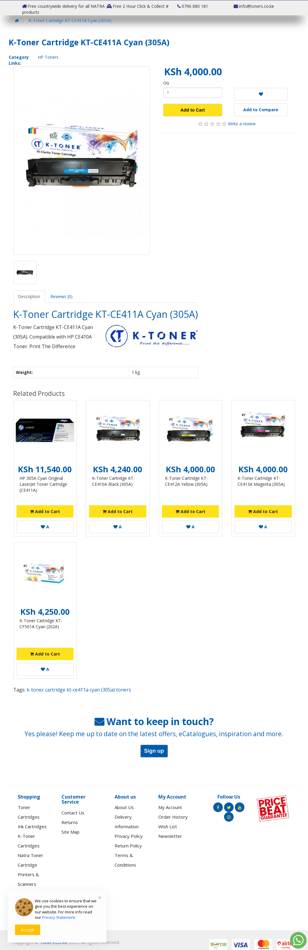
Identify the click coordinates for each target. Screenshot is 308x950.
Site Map (70, 832)
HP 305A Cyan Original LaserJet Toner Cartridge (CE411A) (43, 484)
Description (29, 296)
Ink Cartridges (32, 826)
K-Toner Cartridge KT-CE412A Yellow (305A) (186, 481)
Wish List (167, 826)
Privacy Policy (129, 836)
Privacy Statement (58, 917)
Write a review (242, 124)
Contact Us (72, 813)
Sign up (154, 751)
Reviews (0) (61, 296)
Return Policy (128, 846)
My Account (170, 807)
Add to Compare (260, 109)
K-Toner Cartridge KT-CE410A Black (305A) (113, 481)
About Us (124, 807)
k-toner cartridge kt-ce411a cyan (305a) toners (79, 689)
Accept (27, 930)
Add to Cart (192, 109)
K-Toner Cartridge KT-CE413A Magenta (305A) (261, 481)
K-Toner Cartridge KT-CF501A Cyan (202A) (40, 623)
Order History (173, 817)
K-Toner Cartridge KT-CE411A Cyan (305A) (70, 20)
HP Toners (48, 57)
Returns (69, 822)
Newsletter (170, 836)
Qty (166, 82)
